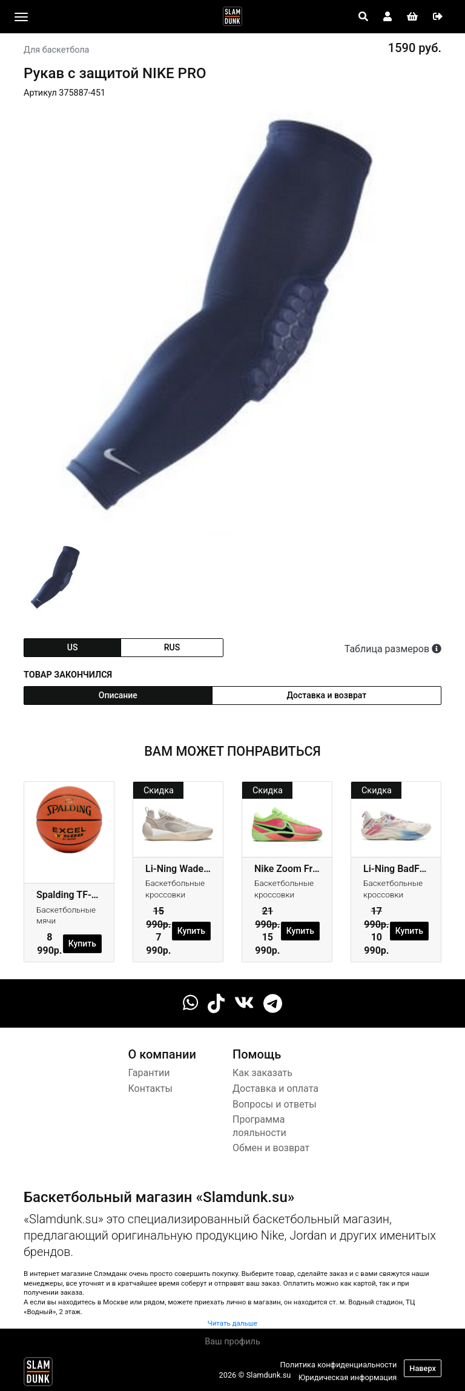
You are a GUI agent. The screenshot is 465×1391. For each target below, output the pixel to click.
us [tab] (72, 647)
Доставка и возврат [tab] (327, 695)
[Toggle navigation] (21, 17)
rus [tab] (172, 647)
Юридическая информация (347, 1377)
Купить (82, 943)
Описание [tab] (118, 695)
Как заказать (262, 1073)
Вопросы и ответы (274, 1104)
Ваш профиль (232, 1341)
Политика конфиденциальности (338, 1364)
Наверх (422, 1368)
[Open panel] (363, 16)
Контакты (150, 1088)
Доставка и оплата (275, 1088)
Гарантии (149, 1073)
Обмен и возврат (270, 1148)
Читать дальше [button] (232, 1323)
